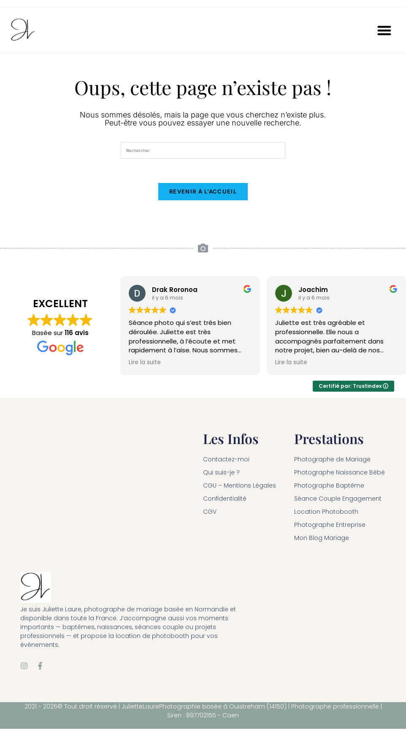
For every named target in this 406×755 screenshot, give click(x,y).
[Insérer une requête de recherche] (203, 150)
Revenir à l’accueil (203, 193)
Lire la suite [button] (145, 364)
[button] (385, 30)
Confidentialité (224, 500)
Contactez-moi (226, 461)
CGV (210, 513)
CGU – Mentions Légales (239, 487)
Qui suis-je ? (221, 474)
